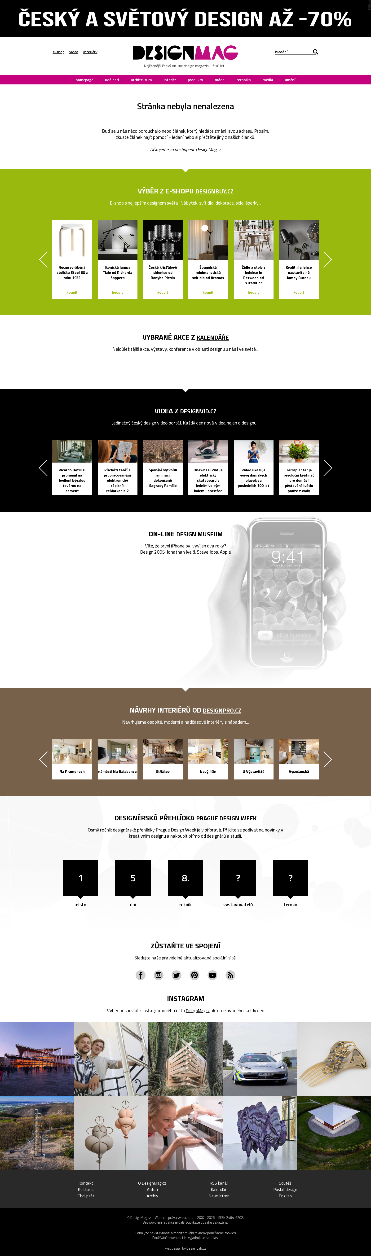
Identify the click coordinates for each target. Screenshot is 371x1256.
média (268, 80)
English (285, 1195)
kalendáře (212, 337)
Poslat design (285, 1189)
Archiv (152, 1195)
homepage (84, 80)
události (112, 80)
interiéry (90, 51)
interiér (170, 80)
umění (290, 80)
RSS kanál (219, 1182)
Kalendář (219, 1189)
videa (73, 51)
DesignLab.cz (196, 1248)
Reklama (86, 1189)
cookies (230, 1233)
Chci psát (86, 1195)
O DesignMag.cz (152, 1182)
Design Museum (199, 533)
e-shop (58, 51)
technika (243, 80)
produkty (195, 80)
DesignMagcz (197, 1010)
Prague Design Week (226, 817)
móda (220, 80)
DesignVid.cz (198, 410)
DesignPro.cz (222, 710)
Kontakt (86, 1182)
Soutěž (285, 1182)
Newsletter (218, 1195)
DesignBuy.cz (214, 190)
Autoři (152, 1189)
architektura (141, 80)
